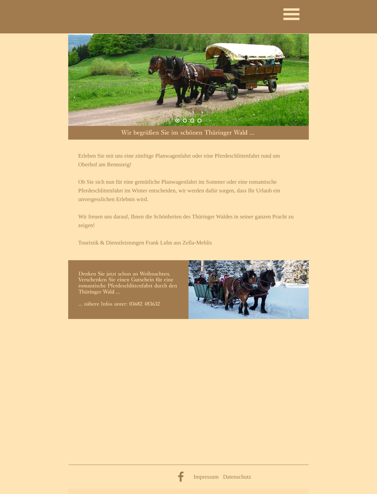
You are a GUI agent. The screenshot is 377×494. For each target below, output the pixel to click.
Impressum (206, 477)
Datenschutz (237, 477)
